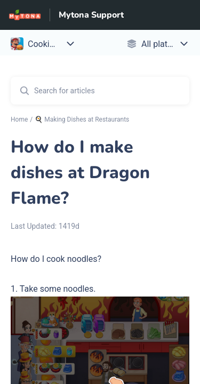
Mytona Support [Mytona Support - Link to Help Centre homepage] (91, 15)
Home (19, 119)
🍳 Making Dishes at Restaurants (82, 119)
